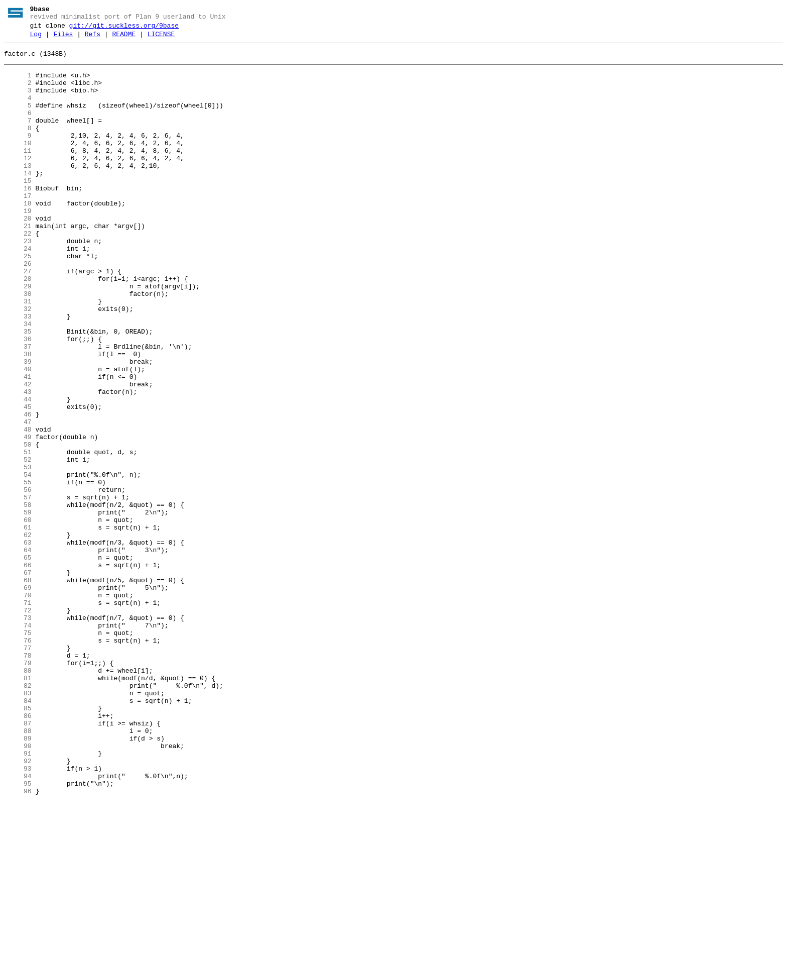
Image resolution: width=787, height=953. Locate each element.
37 (18, 408)
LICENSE (161, 38)
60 (18, 616)
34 (18, 381)
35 (18, 390)
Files (63, 38)
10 (18, 164)
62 (18, 634)
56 (18, 580)
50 (18, 526)
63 (18, 643)
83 (18, 824)
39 (18, 426)
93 (18, 914)
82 (18, 815)
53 (18, 553)
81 (18, 806)
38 (18, 417)
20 (18, 254)
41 (18, 444)
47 (18, 498)
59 (18, 607)
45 (18, 480)
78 (18, 779)
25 (18, 299)
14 (18, 200)
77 (18, 770)
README (124, 38)
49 (18, 516)
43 (18, 462)
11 (18, 173)
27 (18, 318)
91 (18, 896)
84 (18, 833)
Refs (92, 38)
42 (18, 453)
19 (18, 245)
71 (18, 715)
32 (18, 363)
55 (18, 571)
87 (18, 860)
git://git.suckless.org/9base (124, 28)
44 (18, 471)
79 (18, 788)
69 (18, 697)
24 (18, 290)
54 (18, 562)
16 (18, 218)
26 (18, 308)
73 (18, 733)
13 (18, 191)
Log (36, 38)
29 (18, 336)
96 (18, 941)
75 (18, 752)
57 (18, 589)
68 (18, 688)
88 (18, 869)
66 (18, 670)
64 (18, 652)
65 (18, 661)
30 (18, 345)
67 (18, 679)
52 (18, 544)
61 (18, 625)
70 (18, 706)
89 (18, 878)
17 (18, 227)
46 (18, 489)
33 (18, 372)
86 (18, 851)
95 (18, 932)
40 (18, 435)
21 (18, 263)
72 (18, 724)
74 (18, 743)
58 (18, 598)
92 (18, 905)
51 (18, 535)
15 (18, 209)
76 (18, 761)
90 (18, 887)
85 (18, 842)
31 (18, 354)
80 (18, 797)
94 (18, 923)
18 (18, 236)
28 (18, 327)
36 (18, 399)
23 (18, 281)
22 (18, 272)
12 (18, 182)
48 (18, 507)
